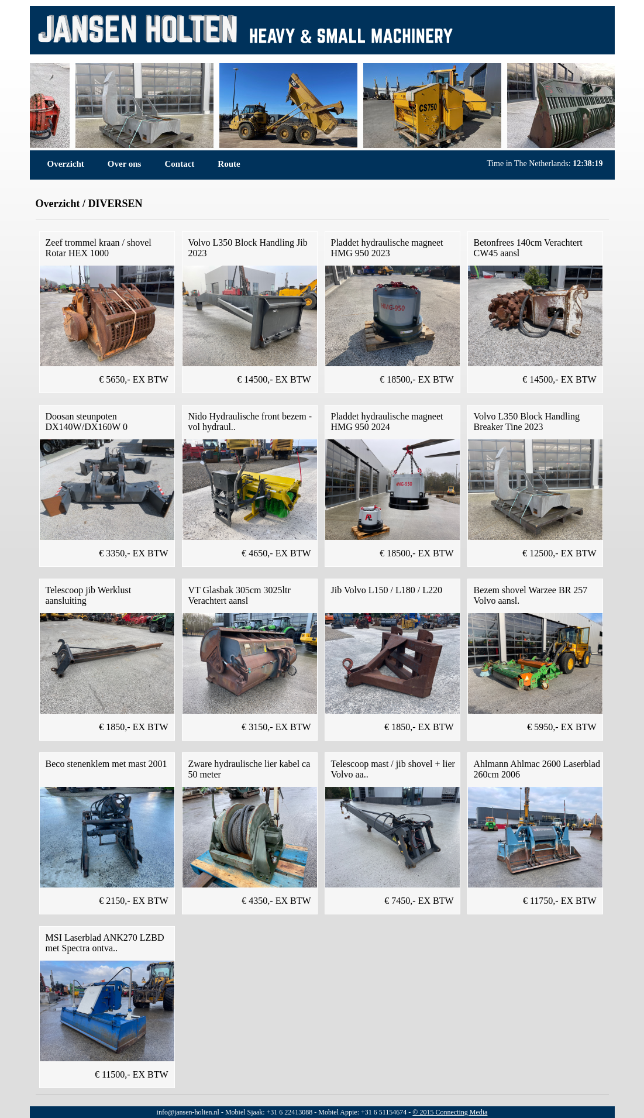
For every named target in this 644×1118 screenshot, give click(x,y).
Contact (179, 163)
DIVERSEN (115, 203)
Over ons (125, 163)
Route (229, 163)
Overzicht (65, 163)
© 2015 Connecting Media (449, 1112)
